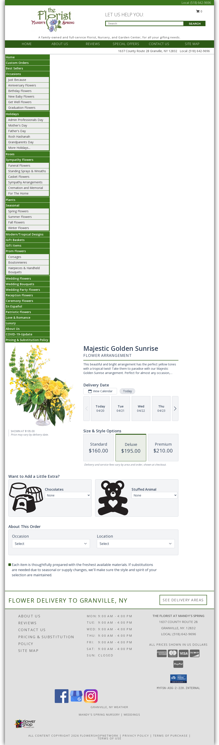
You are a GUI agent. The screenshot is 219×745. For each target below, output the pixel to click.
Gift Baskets (15, 240)
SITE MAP (192, 44)
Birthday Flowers (20, 91)
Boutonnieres (17, 262)
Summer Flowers (20, 217)
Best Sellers (14, 68)
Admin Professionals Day (25, 120)
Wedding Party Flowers (23, 290)
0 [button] (199, 11)
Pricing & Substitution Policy (27, 340)
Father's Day (17, 131)
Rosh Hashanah (19, 136)
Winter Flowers (18, 228)
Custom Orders (17, 63)
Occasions (13, 74)
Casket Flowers (18, 177)
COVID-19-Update (19, 334)
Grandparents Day (20, 142)
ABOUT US (60, 44)
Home (10, 57)
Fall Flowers (16, 222)
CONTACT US (159, 44)
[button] (178, 678)
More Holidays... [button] (19, 148)
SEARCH (195, 23)
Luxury (11, 323)
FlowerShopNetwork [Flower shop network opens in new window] (99, 735)
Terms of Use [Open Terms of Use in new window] (110, 738)
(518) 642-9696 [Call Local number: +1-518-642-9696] (200, 3)
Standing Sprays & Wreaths (27, 171)
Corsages (14, 257)
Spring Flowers (18, 211)
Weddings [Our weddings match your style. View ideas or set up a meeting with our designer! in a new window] (132, 714)
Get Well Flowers (20, 102)
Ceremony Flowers (19, 301)
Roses (10, 154)
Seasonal (12, 205)
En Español (14, 306)
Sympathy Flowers (19, 160)
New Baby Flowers (21, 96)
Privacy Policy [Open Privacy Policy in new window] (136, 735)
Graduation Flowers (21, 108)
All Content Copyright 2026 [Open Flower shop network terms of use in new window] (53, 735)
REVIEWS (93, 44)
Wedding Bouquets (20, 284)
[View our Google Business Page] (76, 702)
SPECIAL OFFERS (126, 44)
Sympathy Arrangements (25, 182)
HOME (27, 44)
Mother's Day (17, 125)
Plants (10, 200)
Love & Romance (18, 317)
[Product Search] (144, 23)
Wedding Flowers (18, 278)
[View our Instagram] (91, 702)
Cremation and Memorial (25, 188)
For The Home (18, 193)
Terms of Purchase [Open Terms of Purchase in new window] (170, 735)
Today (127, 391)
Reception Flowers (19, 295)
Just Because (17, 80)
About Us (13, 329)
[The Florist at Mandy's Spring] (52, 19)
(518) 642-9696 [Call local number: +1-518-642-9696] (184, 634)
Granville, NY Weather (109, 707)
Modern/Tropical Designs (24, 234)
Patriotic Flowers (18, 312)
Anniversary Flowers (22, 85)
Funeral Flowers (19, 165)
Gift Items (13, 245)
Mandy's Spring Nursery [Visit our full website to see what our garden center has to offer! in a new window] (100, 714)
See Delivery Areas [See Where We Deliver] (183, 599)
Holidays (12, 114)
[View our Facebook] (61, 702)
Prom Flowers (16, 251)
